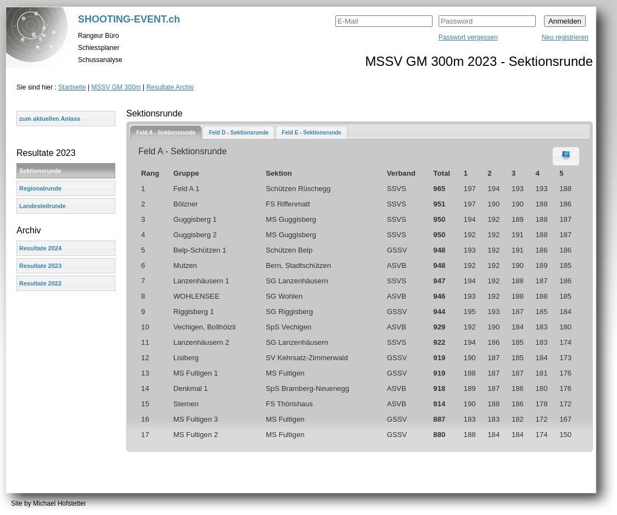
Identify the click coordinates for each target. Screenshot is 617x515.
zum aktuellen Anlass (49, 118)
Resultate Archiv (170, 87)
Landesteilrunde (42, 206)
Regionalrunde (40, 188)
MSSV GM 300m (116, 87)
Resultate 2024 (40, 248)
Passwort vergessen (468, 37)
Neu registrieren (565, 37)
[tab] (165, 132)
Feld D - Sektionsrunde (238, 133)
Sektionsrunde (40, 170)
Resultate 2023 (40, 265)
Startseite (72, 87)
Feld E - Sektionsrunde (311, 133)
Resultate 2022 (40, 283)
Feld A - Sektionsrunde (165, 133)
